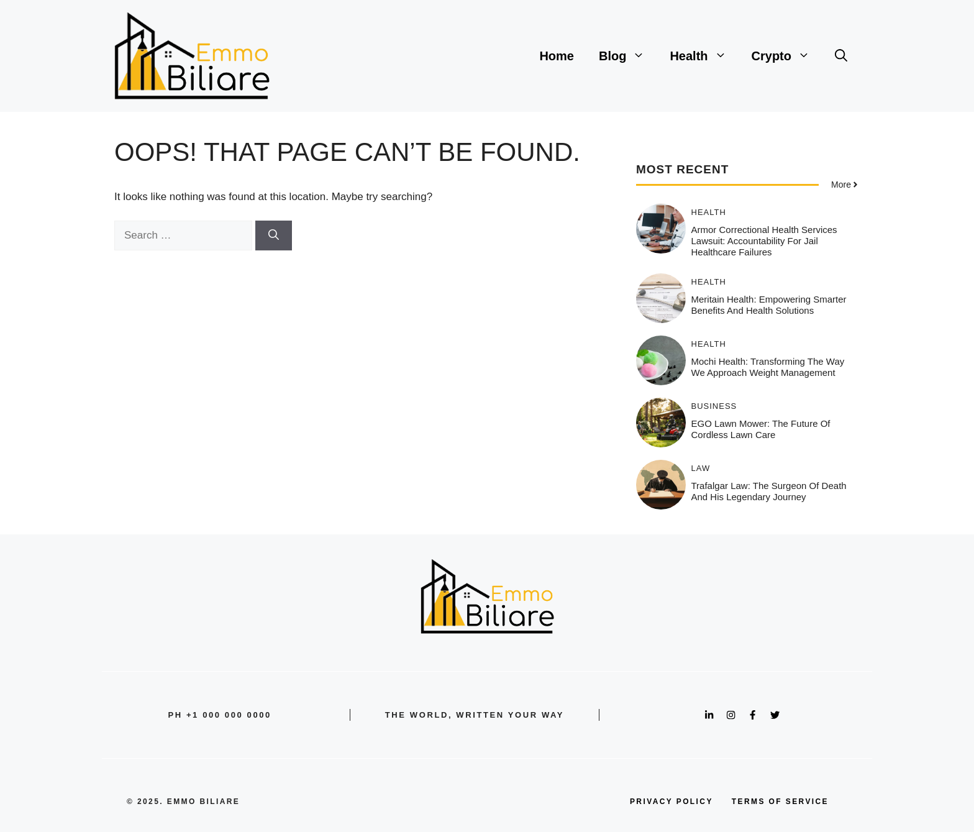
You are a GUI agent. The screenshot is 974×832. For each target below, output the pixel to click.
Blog (628, 56)
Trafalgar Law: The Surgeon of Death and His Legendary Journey (769, 491)
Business (714, 406)
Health (704, 56)
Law (701, 468)
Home (556, 56)
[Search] (273, 235)
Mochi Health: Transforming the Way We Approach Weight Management (768, 367)
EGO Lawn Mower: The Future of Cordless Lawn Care (761, 429)
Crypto (787, 56)
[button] (841, 56)
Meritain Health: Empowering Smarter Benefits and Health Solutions (769, 305)
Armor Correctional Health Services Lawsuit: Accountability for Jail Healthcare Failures (764, 240)
